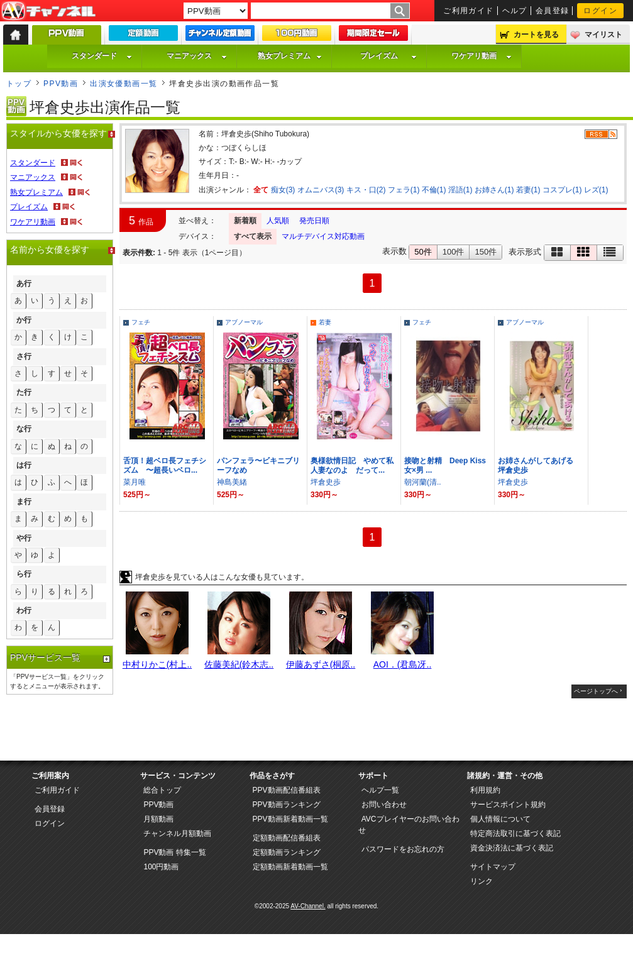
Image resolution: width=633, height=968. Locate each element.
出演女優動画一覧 (124, 83)
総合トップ (162, 790)
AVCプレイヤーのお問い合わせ (409, 825)
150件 (486, 251)
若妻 (325, 322)
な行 (23, 428)
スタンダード (102, 56)
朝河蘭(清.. (422, 482)
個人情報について (500, 819)
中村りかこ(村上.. (157, 664)
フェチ (140, 322)
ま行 (23, 501)
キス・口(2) (366, 189)
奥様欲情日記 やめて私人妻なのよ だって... (352, 465)
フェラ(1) (404, 189)
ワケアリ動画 (481, 56)
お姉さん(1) (494, 189)
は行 (23, 465)
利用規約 (485, 790)
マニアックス (197, 56)
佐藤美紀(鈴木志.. (238, 664)
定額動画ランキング (287, 852)
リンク (481, 881)
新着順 (245, 220)
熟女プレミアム (290, 56)
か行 (23, 320)
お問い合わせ (384, 804)
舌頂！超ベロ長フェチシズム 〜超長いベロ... (164, 465)
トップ (18, 83)
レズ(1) (596, 189)
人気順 (278, 220)
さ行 (23, 356)
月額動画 (158, 819)
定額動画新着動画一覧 (290, 866)
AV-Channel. (307, 906)
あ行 (23, 283)
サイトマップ (492, 866)
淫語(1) (460, 189)
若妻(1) (528, 189)
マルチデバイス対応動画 (323, 236)
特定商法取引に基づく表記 (515, 833)
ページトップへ (596, 691)
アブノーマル (244, 322)
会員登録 (553, 10)
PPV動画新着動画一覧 (290, 819)
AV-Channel (48, 11)
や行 (23, 538)
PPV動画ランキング (287, 804)
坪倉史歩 (326, 482)
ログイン (600, 10)
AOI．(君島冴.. (402, 664)
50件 (422, 251)
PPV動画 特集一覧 (174, 852)
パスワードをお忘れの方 (402, 849)
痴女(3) (283, 189)
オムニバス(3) (320, 189)
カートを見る (536, 34)
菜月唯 (134, 482)
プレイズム (388, 56)
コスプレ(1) (562, 189)
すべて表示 (253, 236)
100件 (454, 251)
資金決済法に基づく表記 (511, 848)
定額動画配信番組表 (287, 837)
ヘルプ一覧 (380, 790)
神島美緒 (232, 482)
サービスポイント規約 (508, 804)
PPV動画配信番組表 (287, 790)
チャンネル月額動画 (177, 833)
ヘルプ (514, 10)
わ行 (23, 610)
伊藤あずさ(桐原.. (320, 664)
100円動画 (161, 866)
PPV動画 (60, 83)
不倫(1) (434, 189)
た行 (23, 392)
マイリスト (603, 34)
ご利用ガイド (468, 10)
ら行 (23, 573)
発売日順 (314, 220)
